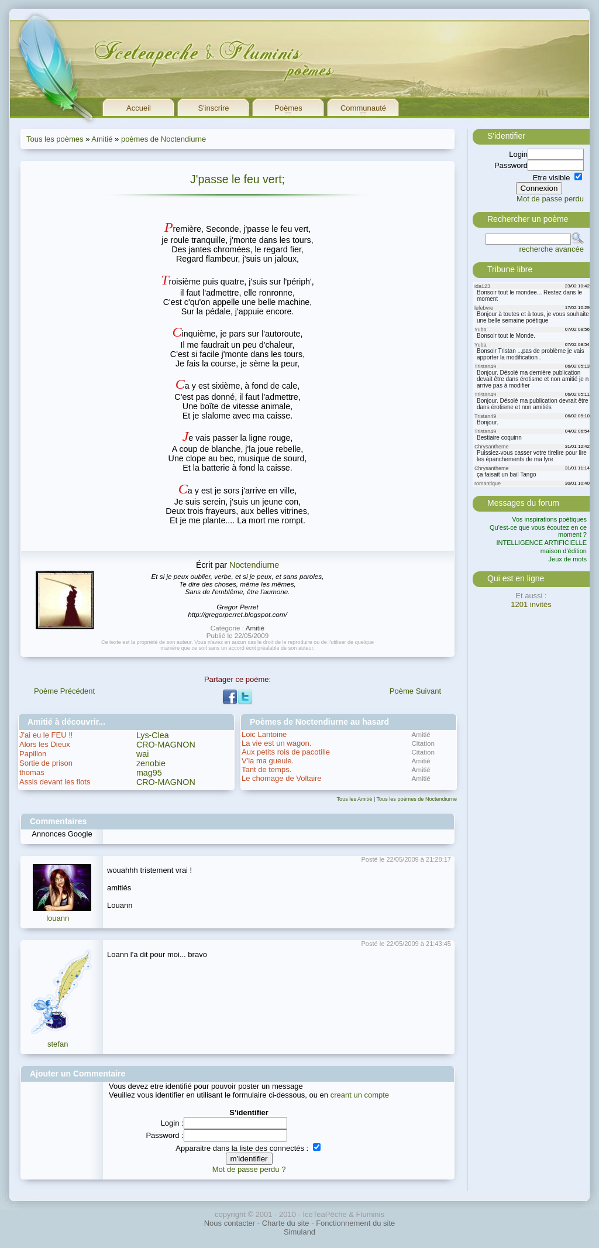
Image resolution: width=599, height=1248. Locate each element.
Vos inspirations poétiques (549, 519)
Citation (423, 743)
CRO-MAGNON (165, 744)
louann (57, 918)
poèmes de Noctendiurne (163, 139)
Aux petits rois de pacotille (286, 752)
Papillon (32, 753)
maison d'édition (564, 550)
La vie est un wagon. (276, 743)
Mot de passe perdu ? (249, 1169)
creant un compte (360, 1095)
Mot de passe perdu (550, 198)
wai (142, 754)
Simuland (299, 1232)
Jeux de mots (568, 559)
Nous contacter (229, 1223)
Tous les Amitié (355, 799)
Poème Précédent (64, 691)
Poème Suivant (415, 691)
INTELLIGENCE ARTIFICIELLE (542, 542)
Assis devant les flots (54, 781)
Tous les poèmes (55, 139)
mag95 (149, 772)
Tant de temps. (266, 769)
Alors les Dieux (44, 744)
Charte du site (285, 1223)
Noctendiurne (254, 565)
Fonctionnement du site (355, 1223)
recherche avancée (551, 249)
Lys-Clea (152, 735)
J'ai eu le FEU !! (46, 735)
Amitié (101, 139)
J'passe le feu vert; (237, 179)
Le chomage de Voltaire (282, 778)
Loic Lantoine (264, 734)
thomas (31, 772)
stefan (57, 1044)
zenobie (151, 763)
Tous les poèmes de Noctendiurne (417, 799)
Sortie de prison (46, 763)
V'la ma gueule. (268, 760)
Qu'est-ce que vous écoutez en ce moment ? (538, 531)
